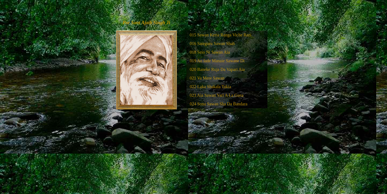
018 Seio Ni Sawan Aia (210, 52)
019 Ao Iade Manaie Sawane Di (217, 60)
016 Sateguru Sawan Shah (212, 43)
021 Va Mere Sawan (207, 78)
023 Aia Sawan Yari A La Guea (216, 95)
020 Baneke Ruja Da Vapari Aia (217, 69)
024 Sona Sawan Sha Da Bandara (219, 104)
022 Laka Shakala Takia (210, 86)
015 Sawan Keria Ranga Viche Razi (220, 35)
